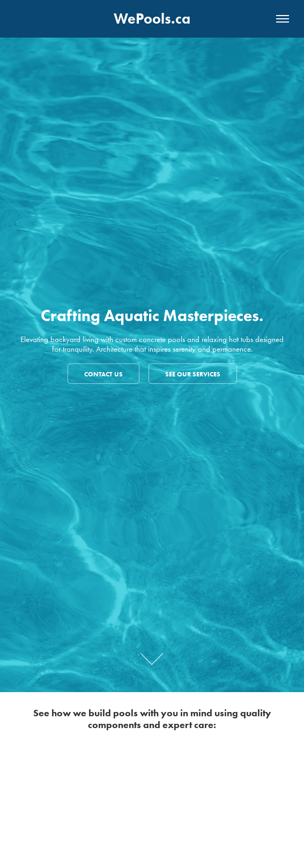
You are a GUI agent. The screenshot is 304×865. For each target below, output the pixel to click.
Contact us (103, 374)
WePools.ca (152, 18)
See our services (192, 374)
